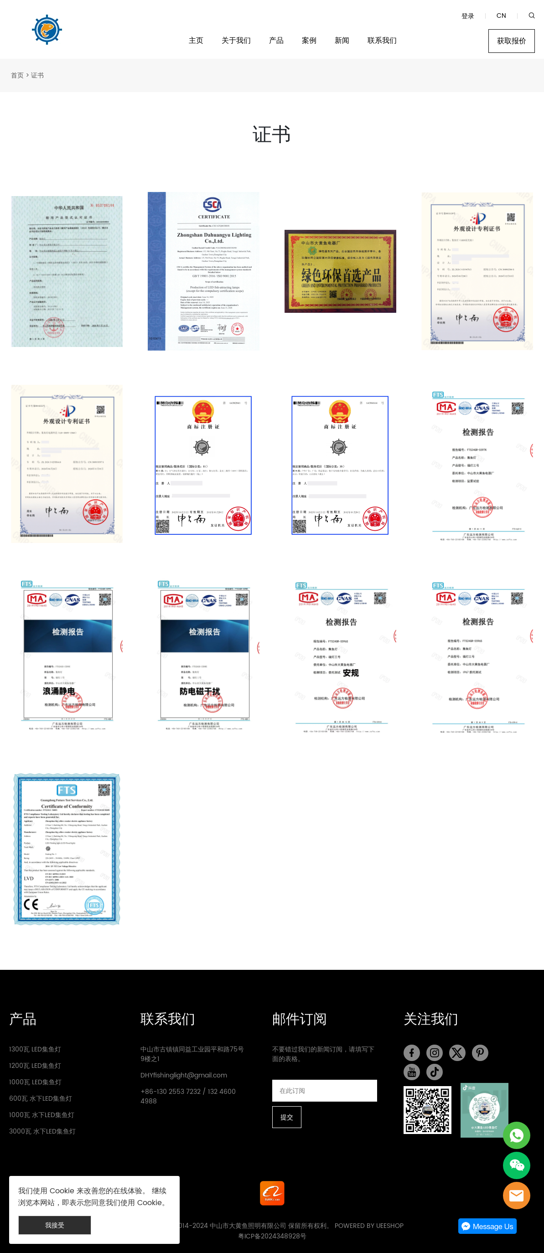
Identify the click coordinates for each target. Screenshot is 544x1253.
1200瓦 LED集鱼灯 (35, 1066)
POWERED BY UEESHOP (369, 1226)
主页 (196, 40)
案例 (309, 40)
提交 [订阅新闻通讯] (286, 1117)
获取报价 (511, 41)
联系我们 (382, 40)
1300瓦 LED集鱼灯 (35, 1049)
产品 (276, 40)
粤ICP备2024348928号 (272, 1236)
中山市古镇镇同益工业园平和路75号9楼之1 (192, 1054)
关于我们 (236, 40)
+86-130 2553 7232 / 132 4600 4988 (188, 1097)
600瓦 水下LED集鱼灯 (40, 1098)
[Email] (325, 1091)
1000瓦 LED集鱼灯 (35, 1082)
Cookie (62, 1191)
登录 (467, 16)
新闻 (342, 40)
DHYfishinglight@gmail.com (183, 1075)
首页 (17, 75)
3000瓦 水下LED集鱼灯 (42, 1131)
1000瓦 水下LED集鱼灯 (41, 1115)
